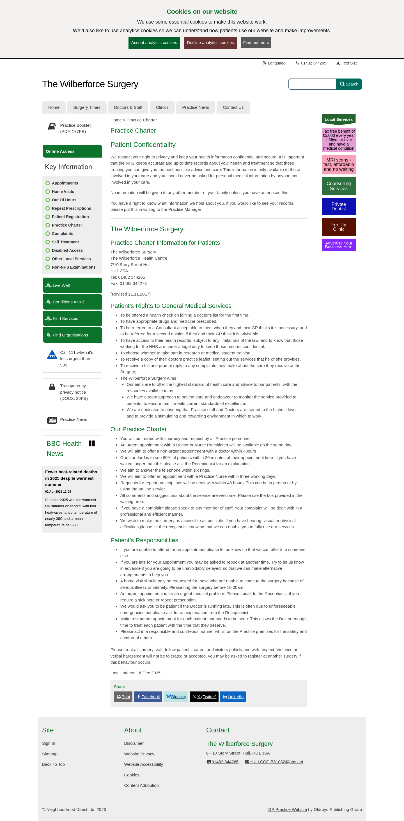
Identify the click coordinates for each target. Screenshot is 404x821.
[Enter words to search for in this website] (312, 84)
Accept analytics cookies (154, 42)
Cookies (131, 774)
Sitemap (50, 753)
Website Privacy (139, 753)
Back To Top (53, 764)
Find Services (65, 318)
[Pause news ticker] (92, 444)
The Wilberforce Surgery (90, 84)
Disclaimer (134, 743)
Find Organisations (70, 335)
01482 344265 (310, 63)
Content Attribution (141, 785)
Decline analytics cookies (210, 42)
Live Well (61, 285)
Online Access (60, 151)
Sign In (48, 743)
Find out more (256, 42)
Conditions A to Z (68, 301)
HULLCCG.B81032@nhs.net (273, 761)
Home (116, 119)
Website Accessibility (143, 764)
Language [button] (274, 63)
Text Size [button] (347, 63)
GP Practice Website (287, 809)
